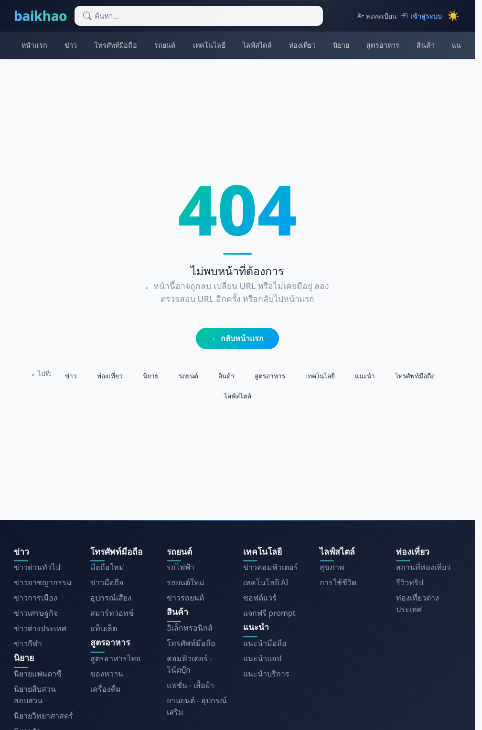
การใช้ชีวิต (338, 582)
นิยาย (341, 45)
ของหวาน (106, 673)
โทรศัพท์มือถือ (115, 45)
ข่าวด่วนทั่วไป (37, 567)
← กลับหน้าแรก (237, 338)
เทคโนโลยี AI (266, 582)
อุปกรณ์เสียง (110, 597)
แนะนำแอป (262, 658)
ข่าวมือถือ (107, 582)
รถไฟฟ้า (180, 567)
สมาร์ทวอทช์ (112, 613)
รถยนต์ (165, 45)
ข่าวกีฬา (28, 643)
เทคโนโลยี (209, 45)
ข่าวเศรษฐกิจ (36, 613)
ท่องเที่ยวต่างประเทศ (417, 603)
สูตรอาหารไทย (115, 658)
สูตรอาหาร (382, 45)
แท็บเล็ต (103, 628)
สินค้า (426, 45)
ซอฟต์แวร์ (260, 597)
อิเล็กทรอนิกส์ (190, 628)
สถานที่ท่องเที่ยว (423, 567)
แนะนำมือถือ (265, 643)
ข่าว (70, 45)
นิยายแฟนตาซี (38, 673)
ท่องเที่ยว (302, 45)
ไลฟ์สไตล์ (257, 45)
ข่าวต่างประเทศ (40, 628)
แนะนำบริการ (266, 673)
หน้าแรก (34, 45)
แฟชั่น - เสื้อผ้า (190, 685)
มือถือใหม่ (107, 567)
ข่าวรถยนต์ (185, 597)
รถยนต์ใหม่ (185, 582)
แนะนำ (365, 375)
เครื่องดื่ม (105, 689)
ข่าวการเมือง (35, 597)
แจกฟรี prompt (269, 613)
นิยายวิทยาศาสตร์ (43, 715)
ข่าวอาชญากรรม (43, 582)
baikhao (40, 16)
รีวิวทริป (409, 582)
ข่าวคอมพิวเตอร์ (270, 567)
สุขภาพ (332, 567)
